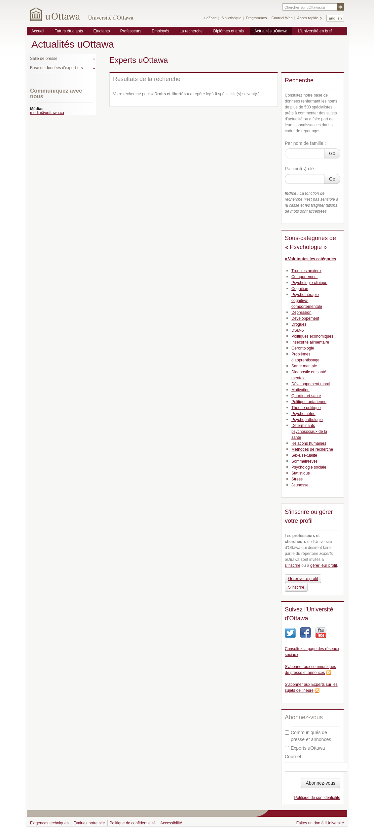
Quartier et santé (306, 396)
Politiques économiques (312, 336)
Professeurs (130, 31)
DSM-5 (297, 330)
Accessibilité (171, 823)
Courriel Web (281, 18)
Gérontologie (302, 348)
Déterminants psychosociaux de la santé (309, 431)
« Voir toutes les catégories (310, 259)
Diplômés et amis (228, 31)
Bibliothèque (231, 18)
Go (332, 153)
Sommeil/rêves (304, 461)
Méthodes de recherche (312, 449)
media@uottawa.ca (47, 112)
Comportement (304, 276)
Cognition (299, 288)
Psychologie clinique (309, 282)
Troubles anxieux (306, 271)
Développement (305, 318)
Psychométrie (303, 413)
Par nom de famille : (305, 143)
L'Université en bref (315, 31)
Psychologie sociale (308, 467)
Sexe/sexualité (304, 455)
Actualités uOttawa (270, 31)
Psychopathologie (307, 419)
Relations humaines (308, 443)
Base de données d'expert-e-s (56, 67)
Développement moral (310, 384)
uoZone (211, 18)
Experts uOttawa (305, 748)
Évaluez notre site (89, 823)
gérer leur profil (323, 565)
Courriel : (294, 756)
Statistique (300, 473)
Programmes (256, 18)
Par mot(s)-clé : (301, 168)
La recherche (191, 31)
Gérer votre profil (303, 578)
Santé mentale (304, 366)
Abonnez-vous (320, 783)
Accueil (37, 31)
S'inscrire (296, 587)
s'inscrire (292, 565)
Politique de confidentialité (317, 797)
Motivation (300, 390)
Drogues (298, 324)
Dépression (301, 312)
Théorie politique (306, 407)
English (335, 18)
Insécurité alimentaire (310, 342)
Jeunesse (299, 485)
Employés (160, 31)
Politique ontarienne (308, 401)
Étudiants (101, 31)
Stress (297, 479)
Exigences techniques (49, 823)
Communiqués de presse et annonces (308, 736)
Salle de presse (43, 58)
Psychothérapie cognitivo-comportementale (306, 300)
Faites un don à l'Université (320, 823)
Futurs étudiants (69, 31)
